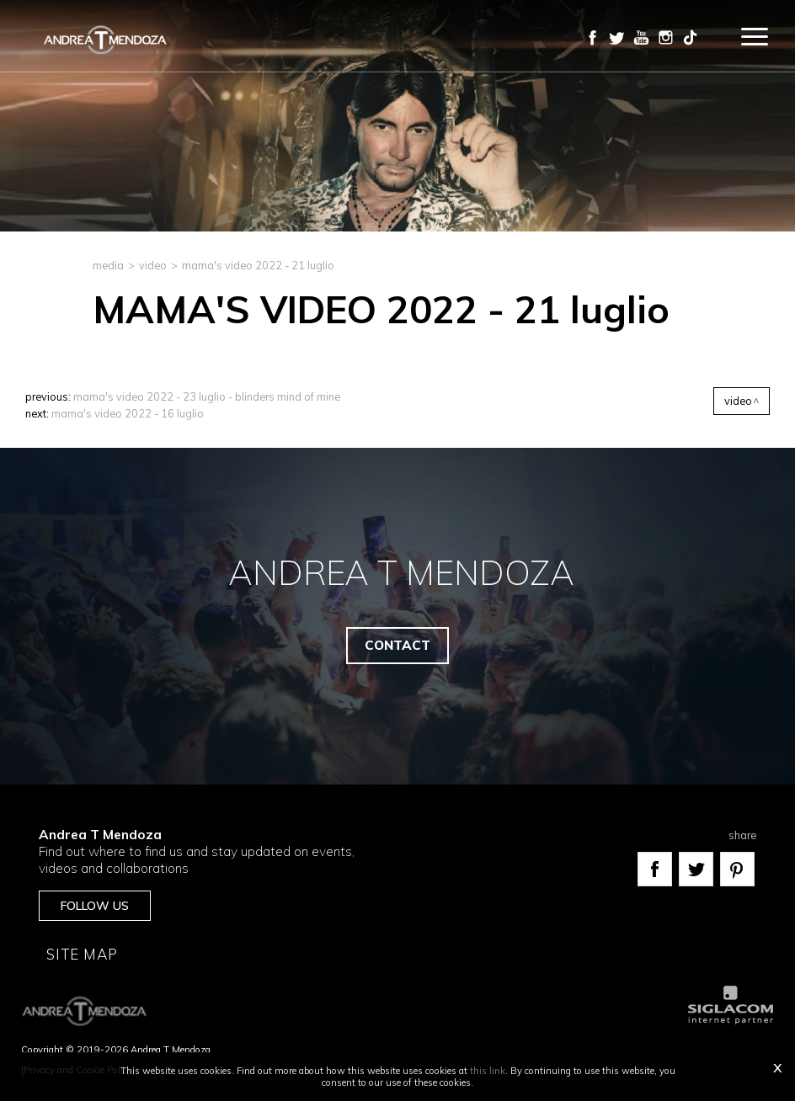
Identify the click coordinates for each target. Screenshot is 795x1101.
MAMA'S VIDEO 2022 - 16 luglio (127, 413)
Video (153, 265)
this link (487, 1071)
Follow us (95, 905)
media (108, 265)
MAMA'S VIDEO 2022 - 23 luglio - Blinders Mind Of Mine (206, 396)
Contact (397, 645)
